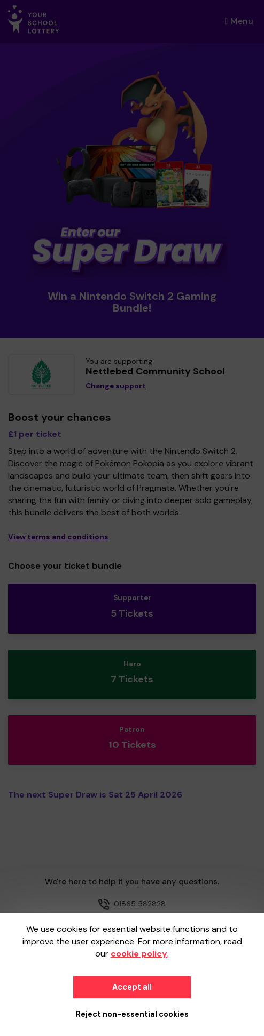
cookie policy (139, 953)
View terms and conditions (58, 536)
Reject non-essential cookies (132, 1014)
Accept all (132, 987)
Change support (116, 386)
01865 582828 (140, 904)
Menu (239, 21)
